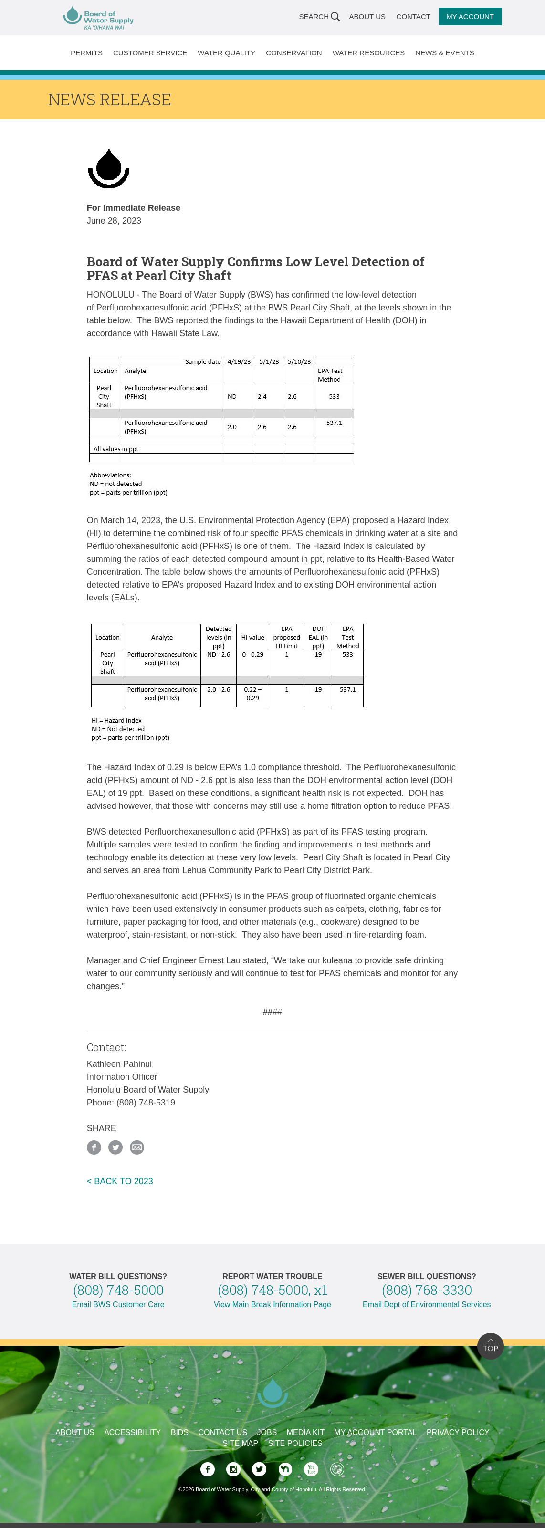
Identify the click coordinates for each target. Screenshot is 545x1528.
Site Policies (295, 1443)
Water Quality (226, 53)
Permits (87, 53)
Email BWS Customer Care (118, 1305)
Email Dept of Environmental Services (427, 1305)
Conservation (294, 53)
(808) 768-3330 (427, 1290)
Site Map (241, 1443)
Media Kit (306, 1432)
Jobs (267, 1432)
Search (314, 16)
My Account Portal (375, 1432)
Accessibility (132, 1432)
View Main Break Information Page (272, 1305)
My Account (470, 16)
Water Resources (369, 53)
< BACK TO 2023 (120, 1181)
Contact (413, 16)
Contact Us (223, 1432)
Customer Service (150, 53)
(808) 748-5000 (118, 1290)
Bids (180, 1432)
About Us (367, 16)
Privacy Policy (458, 1432)
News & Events (444, 53)
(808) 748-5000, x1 (272, 1290)
